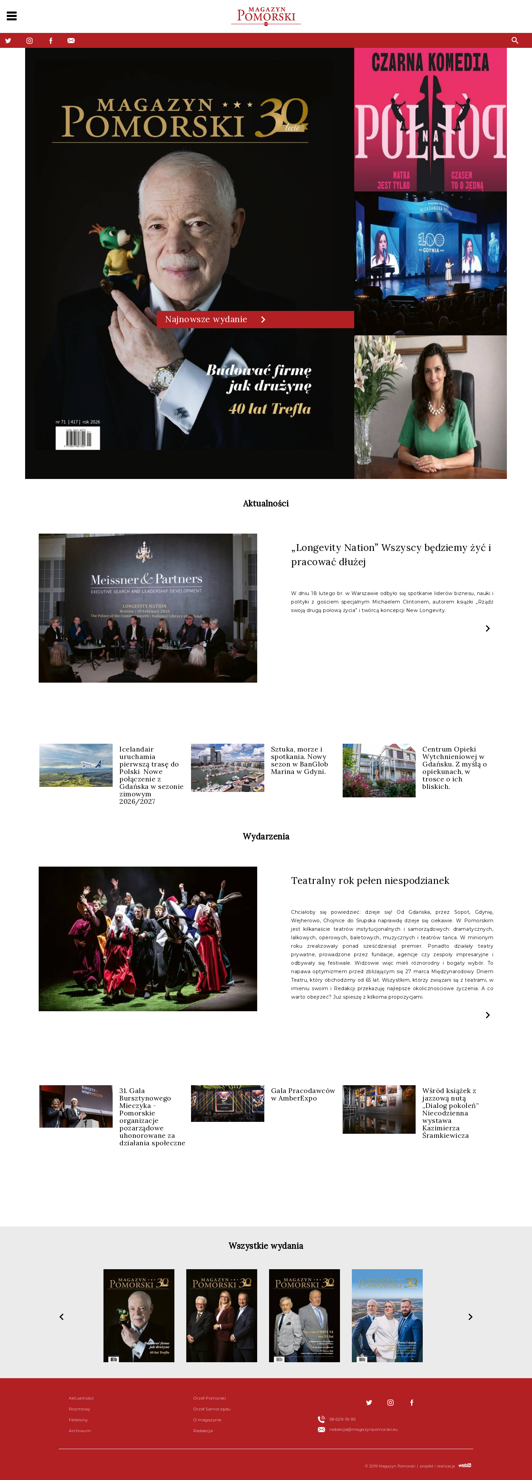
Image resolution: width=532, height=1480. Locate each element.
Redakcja (203, 1430)
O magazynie (207, 1419)
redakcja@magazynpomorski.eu (363, 1429)
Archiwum (80, 1430)
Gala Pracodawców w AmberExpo (303, 1094)
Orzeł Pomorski (209, 1398)
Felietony (78, 1419)
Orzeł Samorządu (212, 1408)
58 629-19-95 (342, 1419)
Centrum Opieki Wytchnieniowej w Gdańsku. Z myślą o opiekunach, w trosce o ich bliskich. (454, 768)
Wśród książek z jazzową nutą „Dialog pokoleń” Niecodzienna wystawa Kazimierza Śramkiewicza (450, 1113)
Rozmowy (79, 1408)
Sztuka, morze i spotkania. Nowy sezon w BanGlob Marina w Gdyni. (299, 760)
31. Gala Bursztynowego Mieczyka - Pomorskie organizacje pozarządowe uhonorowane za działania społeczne (152, 1116)
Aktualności (81, 1398)
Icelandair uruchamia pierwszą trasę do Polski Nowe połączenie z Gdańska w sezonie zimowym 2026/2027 (151, 775)
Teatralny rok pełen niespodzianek (370, 880)
